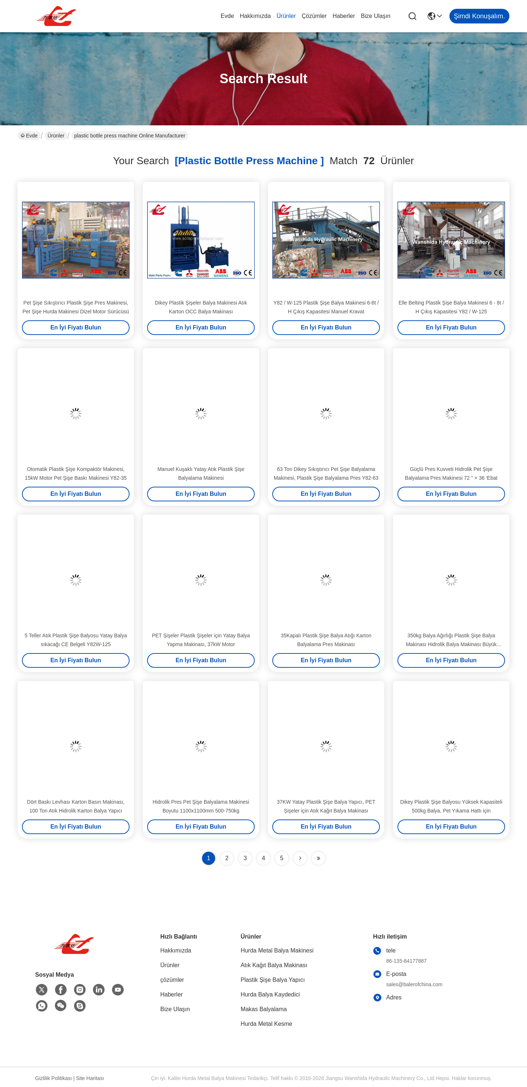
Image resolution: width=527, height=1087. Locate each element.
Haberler (344, 16)
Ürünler (286, 16)
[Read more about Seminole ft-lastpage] (318, 858)
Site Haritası (90, 1078)
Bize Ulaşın (375, 16)
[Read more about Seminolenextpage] (300, 858)
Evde (227, 16)
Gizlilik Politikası (53, 1078)
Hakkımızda (255, 16)
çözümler (314, 16)
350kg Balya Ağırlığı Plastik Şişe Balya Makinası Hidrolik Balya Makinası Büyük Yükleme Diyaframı (451, 644)
